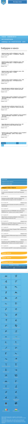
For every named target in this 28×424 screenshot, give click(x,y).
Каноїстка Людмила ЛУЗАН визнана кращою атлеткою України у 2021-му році (14, 236)
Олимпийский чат (11, 36)
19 (2, 145)
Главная (4, 36)
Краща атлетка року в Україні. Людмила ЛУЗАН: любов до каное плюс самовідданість (14, 230)
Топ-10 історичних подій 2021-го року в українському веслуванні (14, 247)
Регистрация (4, 179)
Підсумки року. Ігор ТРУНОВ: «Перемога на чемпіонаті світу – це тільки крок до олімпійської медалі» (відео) (14, 224)
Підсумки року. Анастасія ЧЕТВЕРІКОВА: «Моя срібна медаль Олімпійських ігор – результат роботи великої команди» (13, 211)
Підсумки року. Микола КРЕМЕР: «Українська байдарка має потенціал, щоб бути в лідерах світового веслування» (13, 199)
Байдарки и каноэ (4, 56)
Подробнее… (4, 422)
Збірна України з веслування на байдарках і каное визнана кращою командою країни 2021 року (13, 217)
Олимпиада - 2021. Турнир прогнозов (11, 42)
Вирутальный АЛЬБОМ (7, 39)
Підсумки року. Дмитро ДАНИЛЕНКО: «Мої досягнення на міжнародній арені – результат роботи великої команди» (13, 242)
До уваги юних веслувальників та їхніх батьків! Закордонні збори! (13, 193)
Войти (23, 42)
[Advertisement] (14, 20)
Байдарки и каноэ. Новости (7, 181)
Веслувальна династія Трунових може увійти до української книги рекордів (13, 205)
